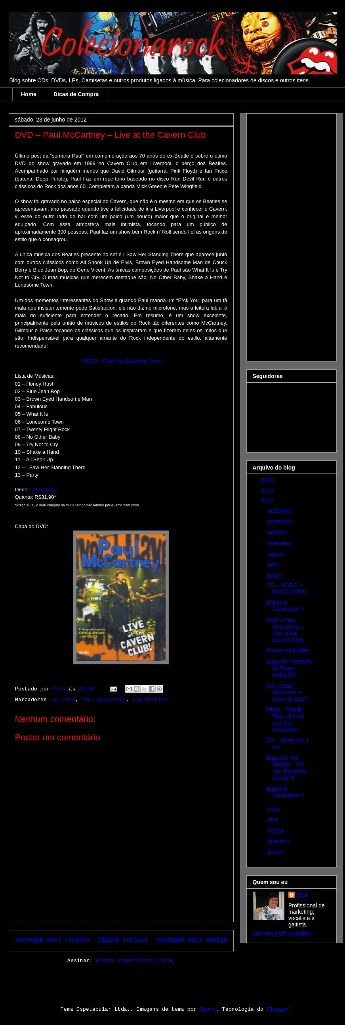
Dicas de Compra (76, 94)
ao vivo (64, 700)
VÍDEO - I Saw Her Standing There (121, 361)
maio (274, 809)
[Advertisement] (284, 235)
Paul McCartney (104, 700)
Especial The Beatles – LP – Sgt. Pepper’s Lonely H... (287, 768)
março (276, 830)
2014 (268, 480)
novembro (281, 521)
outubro (278, 532)
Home (28, 94)
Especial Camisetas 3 (284, 792)
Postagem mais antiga (191, 940)
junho (275, 575)
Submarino (42, 490)
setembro (280, 543)
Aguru (208, 1010)
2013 (268, 490)
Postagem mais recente (52, 940)
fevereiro (279, 841)
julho (274, 564)
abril (274, 819)
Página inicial (123, 940)
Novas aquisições (288, 650)
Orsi (301, 895)
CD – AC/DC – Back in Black (285, 588)
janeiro (277, 852)
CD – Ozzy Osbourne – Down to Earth (286, 692)
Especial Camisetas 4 (284, 605)
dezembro (281, 511)
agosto (277, 554)
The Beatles (149, 700)
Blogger (278, 1010)
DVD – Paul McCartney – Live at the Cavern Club (284, 630)
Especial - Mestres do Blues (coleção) (289, 668)
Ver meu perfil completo (282, 933)
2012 (268, 501)
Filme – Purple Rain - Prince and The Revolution (285, 719)
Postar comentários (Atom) (135, 961)
